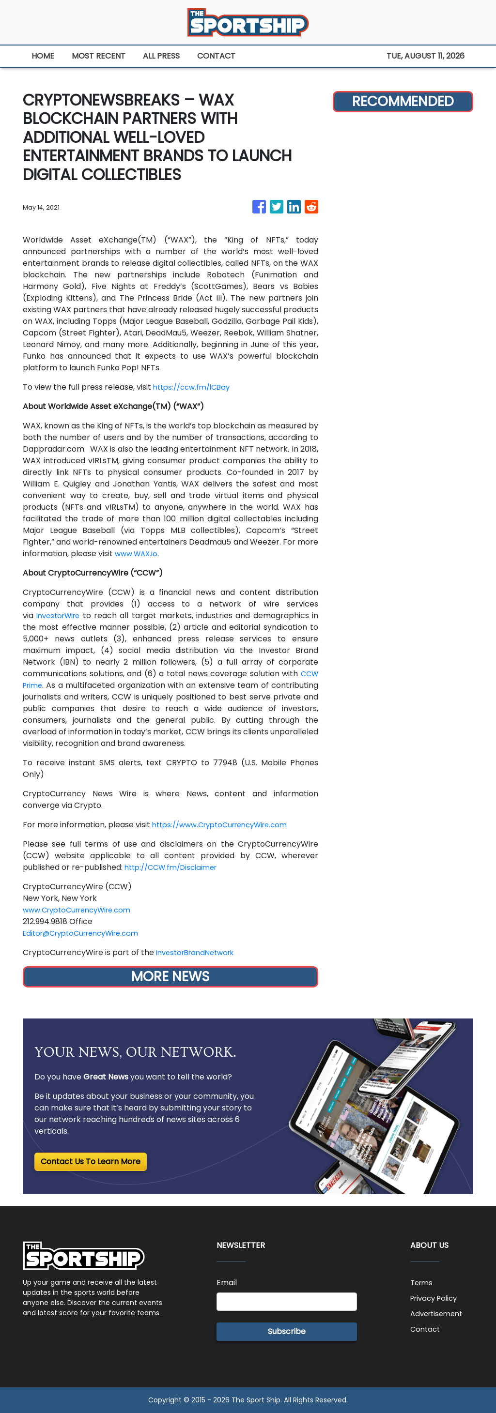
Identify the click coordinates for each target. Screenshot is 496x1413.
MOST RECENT (98, 55)
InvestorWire (60, 615)
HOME (42, 55)
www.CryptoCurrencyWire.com (82, 909)
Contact (426, 1329)
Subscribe (287, 1331)
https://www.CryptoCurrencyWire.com (227, 824)
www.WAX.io (138, 553)
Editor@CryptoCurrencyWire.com (87, 933)
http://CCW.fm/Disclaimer (175, 867)
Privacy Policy (436, 1298)
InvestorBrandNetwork (199, 952)
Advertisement (438, 1313)
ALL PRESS (161, 55)
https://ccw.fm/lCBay (195, 387)
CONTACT (216, 55)
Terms (422, 1282)
